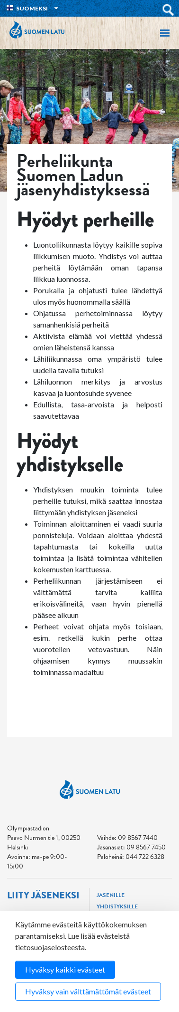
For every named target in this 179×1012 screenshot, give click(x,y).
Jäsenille (111, 895)
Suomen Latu (36, 30)
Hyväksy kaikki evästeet (65, 969)
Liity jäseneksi (43, 895)
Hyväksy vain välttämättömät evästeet (88, 991)
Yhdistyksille (117, 906)
